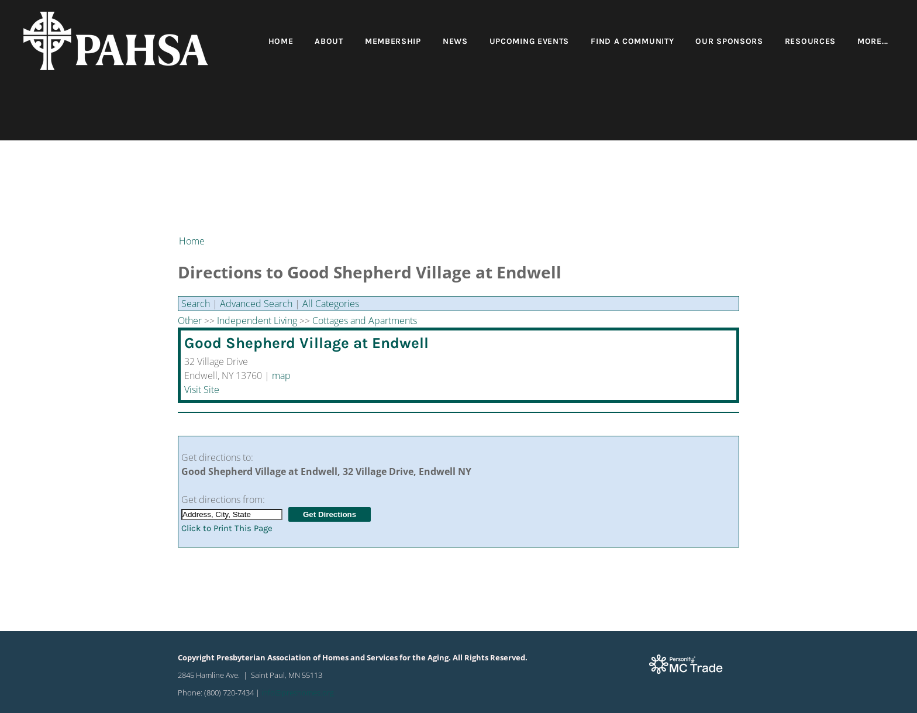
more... (872, 41)
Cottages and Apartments (364, 320)
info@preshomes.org (297, 692)
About (329, 41)
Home (281, 41)
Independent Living (257, 320)
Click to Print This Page (227, 528)
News (455, 41)
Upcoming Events (529, 41)
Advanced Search (256, 303)
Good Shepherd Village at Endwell (306, 343)
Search (195, 303)
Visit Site (201, 389)
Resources (810, 41)
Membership (393, 41)
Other (190, 320)
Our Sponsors (729, 41)
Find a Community (632, 41)
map (281, 375)
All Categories (330, 303)
